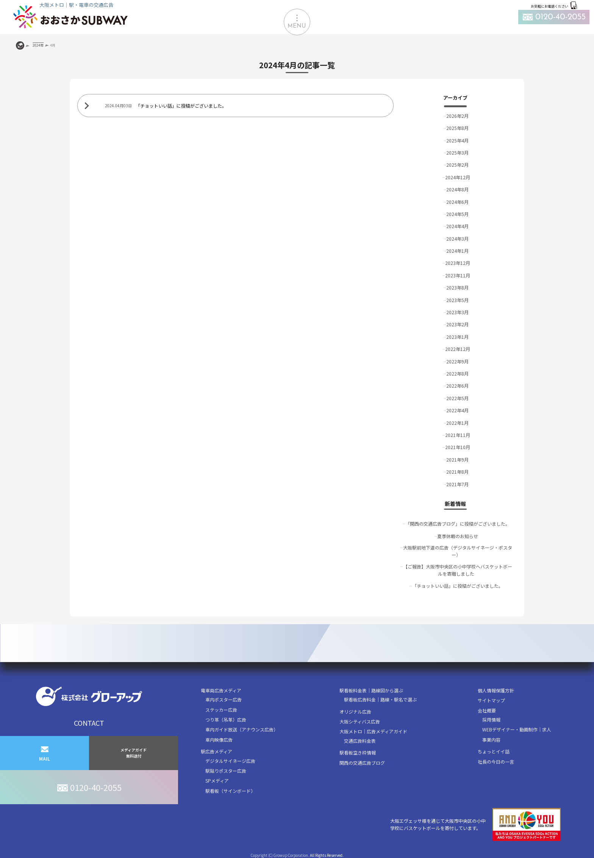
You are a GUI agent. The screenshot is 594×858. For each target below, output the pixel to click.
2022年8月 (457, 373)
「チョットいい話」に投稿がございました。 (457, 585)
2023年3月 (457, 312)
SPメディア (217, 780)
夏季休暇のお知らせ (457, 536)
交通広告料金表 (360, 740)
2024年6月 (457, 202)
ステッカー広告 (221, 709)
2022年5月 (457, 398)
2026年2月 (457, 116)
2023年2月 (457, 324)
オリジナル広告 (355, 711)
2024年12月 (457, 177)
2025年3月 (457, 152)
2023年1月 (457, 336)
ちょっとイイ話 (494, 751)
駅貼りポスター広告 (225, 770)
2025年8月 (457, 128)
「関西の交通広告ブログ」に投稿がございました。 (457, 523)
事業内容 (491, 739)
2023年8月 (457, 287)
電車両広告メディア (221, 690)
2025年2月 (457, 164)
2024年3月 (457, 238)
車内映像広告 (219, 739)
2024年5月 (457, 214)
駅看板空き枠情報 (357, 752)
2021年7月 (457, 484)
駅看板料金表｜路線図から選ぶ (371, 690)
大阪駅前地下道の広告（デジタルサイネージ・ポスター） (457, 551)
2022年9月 (457, 361)
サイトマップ (491, 700)
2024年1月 (457, 250)
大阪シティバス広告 (359, 721)
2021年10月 (457, 447)
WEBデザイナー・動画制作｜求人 (516, 729)
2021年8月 (457, 471)
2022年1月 (457, 423)
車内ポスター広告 (223, 699)
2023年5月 (457, 300)
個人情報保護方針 (496, 690)
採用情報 (491, 719)
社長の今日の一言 (496, 761)
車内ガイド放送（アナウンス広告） (241, 729)
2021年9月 (457, 459)
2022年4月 (457, 410)
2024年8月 (457, 189)
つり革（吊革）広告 (225, 719)
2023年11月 (457, 275)
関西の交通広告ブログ (362, 762)
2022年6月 (457, 385)
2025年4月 (457, 140)
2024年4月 (457, 226)
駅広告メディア (216, 751)
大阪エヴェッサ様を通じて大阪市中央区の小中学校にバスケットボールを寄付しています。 (475, 824)
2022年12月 (457, 349)
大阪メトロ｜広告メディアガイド (373, 731)
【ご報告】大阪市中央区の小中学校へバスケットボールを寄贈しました (457, 570)
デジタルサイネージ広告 (230, 761)
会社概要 (487, 710)
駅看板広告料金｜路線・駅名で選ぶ (380, 699)
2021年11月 (457, 435)
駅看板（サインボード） (230, 791)
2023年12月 (457, 263)
